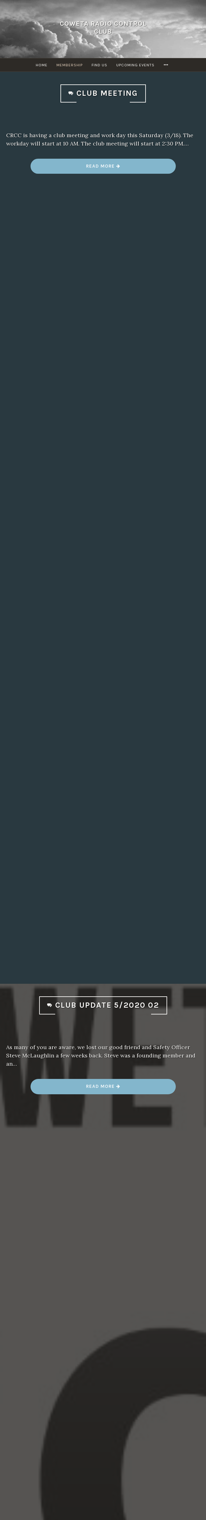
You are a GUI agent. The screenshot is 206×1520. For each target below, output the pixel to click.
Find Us (99, 65)
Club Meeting (107, 93)
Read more (103, 168)
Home (41, 65)
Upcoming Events (135, 65)
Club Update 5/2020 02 (107, 1005)
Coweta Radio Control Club (103, 27)
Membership (69, 65)
